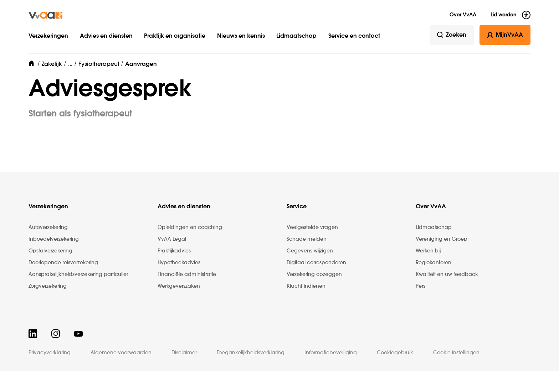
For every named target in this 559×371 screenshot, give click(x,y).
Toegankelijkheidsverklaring (250, 352)
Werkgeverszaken (179, 286)
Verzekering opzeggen (314, 274)
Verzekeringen (48, 36)
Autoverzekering (48, 227)
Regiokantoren (433, 262)
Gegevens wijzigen (310, 251)
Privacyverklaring (50, 352)
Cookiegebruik (395, 352)
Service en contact (354, 36)
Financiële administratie (187, 274)
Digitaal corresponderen (316, 262)
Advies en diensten (106, 36)
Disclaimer (184, 352)
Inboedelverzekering (54, 239)
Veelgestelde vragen (312, 227)
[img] (45, 15)
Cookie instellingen (456, 352)
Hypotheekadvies (179, 262)
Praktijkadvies (174, 251)
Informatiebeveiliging (330, 352)
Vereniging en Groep (441, 239)
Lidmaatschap (296, 36)
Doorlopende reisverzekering (63, 262)
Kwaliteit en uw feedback (447, 274)
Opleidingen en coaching (190, 227)
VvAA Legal (172, 239)
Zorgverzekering (48, 286)
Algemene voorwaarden (121, 352)
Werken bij (428, 251)
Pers (420, 286)
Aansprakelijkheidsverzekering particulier (78, 274)
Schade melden (307, 239)
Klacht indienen (306, 286)
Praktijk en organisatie (174, 36)
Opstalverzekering (50, 251)
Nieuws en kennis (241, 36)
